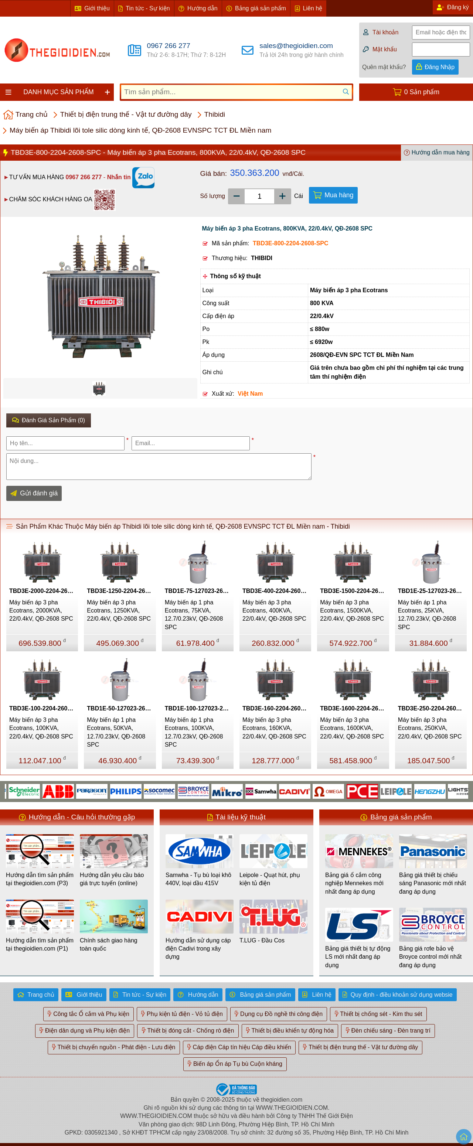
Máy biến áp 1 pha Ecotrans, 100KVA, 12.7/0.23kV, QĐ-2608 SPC (194, 732)
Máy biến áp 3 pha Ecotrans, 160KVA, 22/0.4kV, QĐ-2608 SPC (274, 728)
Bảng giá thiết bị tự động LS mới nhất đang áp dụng (357, 956)
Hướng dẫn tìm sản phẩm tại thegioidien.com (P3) (40, 879)
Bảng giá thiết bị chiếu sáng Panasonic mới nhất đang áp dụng (432, 883)
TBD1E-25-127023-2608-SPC (432, 591)
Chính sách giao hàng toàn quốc (108, 944)
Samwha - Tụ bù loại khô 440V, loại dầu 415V (198, 879)
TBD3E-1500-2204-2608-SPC (354, 591)
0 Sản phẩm (421, 92)
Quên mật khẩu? (384, 67)
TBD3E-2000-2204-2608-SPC (43, 591)
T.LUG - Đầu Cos (262, 940)
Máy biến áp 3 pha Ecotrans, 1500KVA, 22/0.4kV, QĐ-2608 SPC (352, 610)
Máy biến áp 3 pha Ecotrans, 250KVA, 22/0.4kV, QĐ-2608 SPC (430, 728)
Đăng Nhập (440, 67)
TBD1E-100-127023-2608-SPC (199, 708)
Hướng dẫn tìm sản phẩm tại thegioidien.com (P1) (40, 944)
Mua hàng (338, 195)
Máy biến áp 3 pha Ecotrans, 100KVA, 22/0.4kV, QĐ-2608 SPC (41, 728)
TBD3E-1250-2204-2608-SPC (121, 591)
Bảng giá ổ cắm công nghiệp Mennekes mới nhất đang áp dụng (354, 883)
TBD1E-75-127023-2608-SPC (199, 591)
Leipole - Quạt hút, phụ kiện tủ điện (269, 879)
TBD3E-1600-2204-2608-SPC (354, 708)
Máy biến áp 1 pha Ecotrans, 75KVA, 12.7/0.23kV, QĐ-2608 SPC (194, 614)
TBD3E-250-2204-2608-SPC (432, 708)
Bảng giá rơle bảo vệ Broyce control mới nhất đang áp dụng (430, 956)
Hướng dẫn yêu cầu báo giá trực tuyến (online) (112, 879)
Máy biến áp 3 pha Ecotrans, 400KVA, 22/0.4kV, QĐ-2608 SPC (274, 610)
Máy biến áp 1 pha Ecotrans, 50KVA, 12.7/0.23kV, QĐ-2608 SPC (116, 732)
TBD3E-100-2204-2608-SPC (43, 708)
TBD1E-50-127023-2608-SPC (121, 708)
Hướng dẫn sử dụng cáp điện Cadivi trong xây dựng (198, 948)
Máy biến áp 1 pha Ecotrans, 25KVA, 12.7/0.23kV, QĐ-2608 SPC (427, 614)
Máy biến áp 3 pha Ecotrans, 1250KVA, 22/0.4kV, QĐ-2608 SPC (119, 610)
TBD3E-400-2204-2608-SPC (276, 591)
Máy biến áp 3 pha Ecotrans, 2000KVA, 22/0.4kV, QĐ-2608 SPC (41, 610)
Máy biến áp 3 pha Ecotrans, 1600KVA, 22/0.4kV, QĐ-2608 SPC (352, 728)
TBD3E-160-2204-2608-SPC (276, 708)
